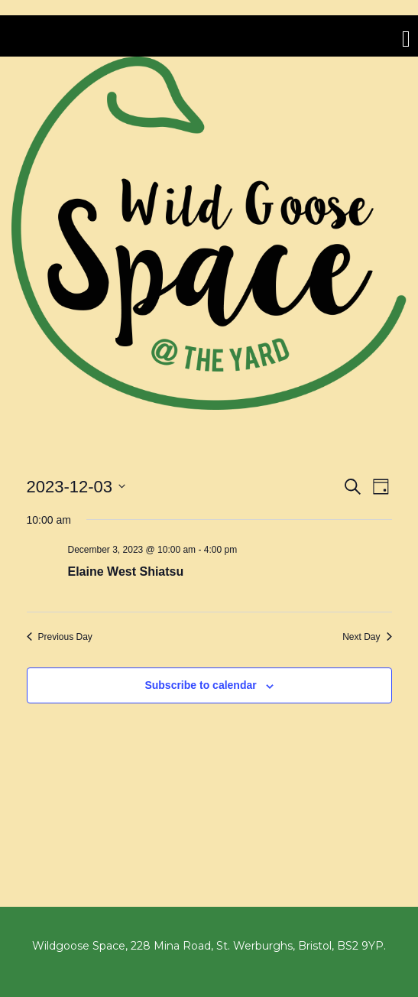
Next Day (366, 637)
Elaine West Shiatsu (126, 571)
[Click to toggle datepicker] (76, 486)
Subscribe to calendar (200, 685)
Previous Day (59, 637)
